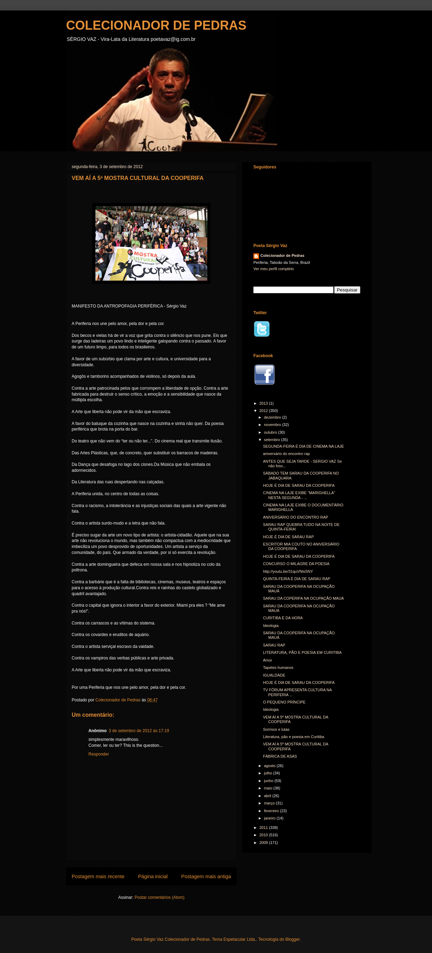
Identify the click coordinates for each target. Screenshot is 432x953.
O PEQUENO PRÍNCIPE (284, 702)
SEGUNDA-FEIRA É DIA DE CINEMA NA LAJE (303, 446)
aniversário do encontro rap (286, 454)
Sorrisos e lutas (276, 729)
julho (268, 773)
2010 (264, 835)
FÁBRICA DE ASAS (280, 756)
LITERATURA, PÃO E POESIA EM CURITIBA (302, 652)
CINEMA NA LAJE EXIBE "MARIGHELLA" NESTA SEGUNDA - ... (299, 495)
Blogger (292, 939)
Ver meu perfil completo (273, 269)
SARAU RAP (274, 645)
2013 (264, 403)
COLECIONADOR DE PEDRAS (156, 25)
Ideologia (271, 625)
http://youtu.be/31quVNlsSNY (288, 571)
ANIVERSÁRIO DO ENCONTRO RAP (295, 517)
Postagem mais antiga (206, 876)
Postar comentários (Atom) (160, 897)
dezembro (273, 417)
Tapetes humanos (278, 667)
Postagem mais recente (98, 876)
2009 (264, 842)
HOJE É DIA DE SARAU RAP (288, 537)
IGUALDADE (274, 675)
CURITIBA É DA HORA (283, 618)
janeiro (270, 818)
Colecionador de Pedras (282, 255)
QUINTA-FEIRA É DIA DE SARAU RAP (296, 579)
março (270, 803)
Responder (98, 754)
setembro (272, 440)
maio (268, 788)
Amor (267, 660)
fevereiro (272, 811)
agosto (270, 766)
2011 (264, 827)
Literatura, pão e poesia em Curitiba (293, 737)
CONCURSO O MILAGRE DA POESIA (296, 564)
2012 (264, 411)
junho (269, 781)
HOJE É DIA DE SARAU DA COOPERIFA (298, 485)
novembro (273, 425)
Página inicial (153, 876)
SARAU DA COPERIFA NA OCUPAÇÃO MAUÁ (303, 598)
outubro (271, 432)
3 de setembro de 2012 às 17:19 (139, 730)
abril (268, 796)
